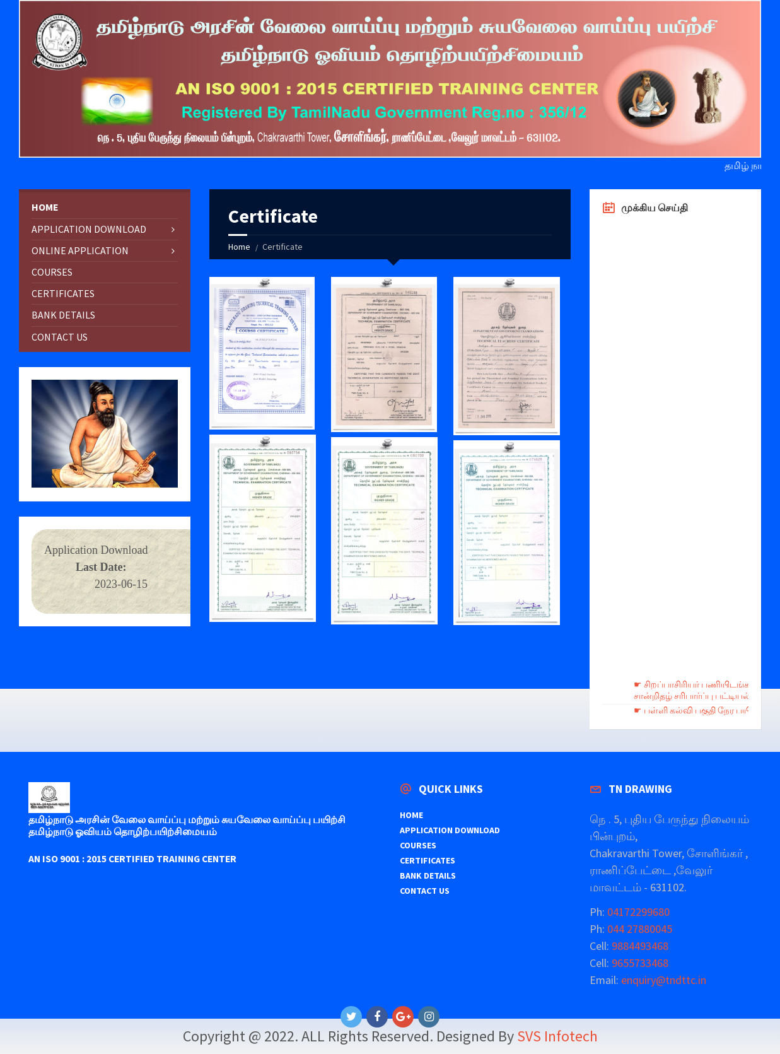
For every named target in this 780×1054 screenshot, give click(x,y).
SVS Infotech (557, 1036)
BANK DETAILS (63, 314)
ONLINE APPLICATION (80, 250)
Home (239, 246)
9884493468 (638, 946)
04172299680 (637, 912)
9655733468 (638, 963)
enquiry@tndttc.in (663, 980)
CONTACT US (60, 337)
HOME (45, 207)
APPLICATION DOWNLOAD (89, 229)
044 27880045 (638, 929)
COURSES (52, 272)
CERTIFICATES (63, 293)
